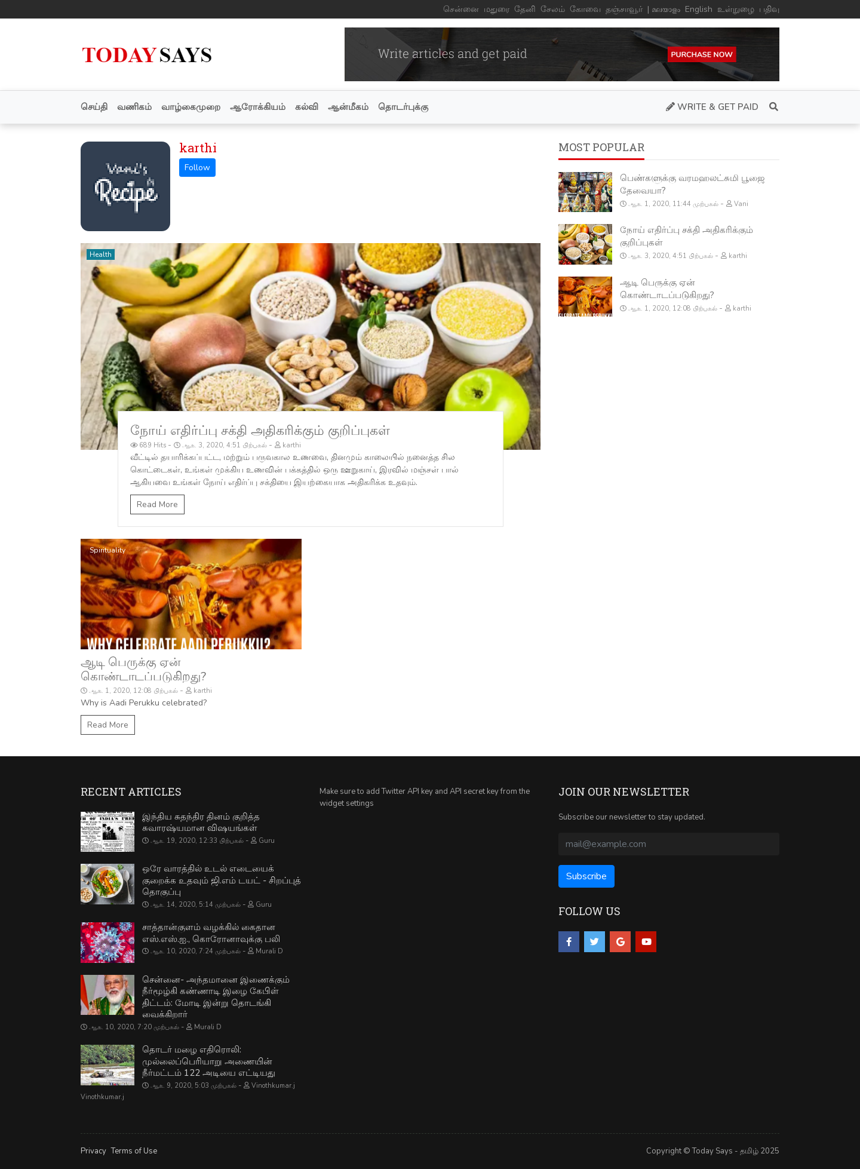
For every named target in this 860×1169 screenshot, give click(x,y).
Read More (157, 504)
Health (101, 254)
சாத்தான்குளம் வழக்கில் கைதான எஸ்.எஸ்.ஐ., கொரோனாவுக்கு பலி (211, 933)
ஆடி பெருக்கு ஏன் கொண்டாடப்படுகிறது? (143, 669)
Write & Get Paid (712, 107)
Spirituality (107, 550)
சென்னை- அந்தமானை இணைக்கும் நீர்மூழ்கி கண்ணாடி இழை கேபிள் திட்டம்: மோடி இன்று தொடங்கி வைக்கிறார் (216, 997)
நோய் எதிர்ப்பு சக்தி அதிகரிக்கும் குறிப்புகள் (260, 431)
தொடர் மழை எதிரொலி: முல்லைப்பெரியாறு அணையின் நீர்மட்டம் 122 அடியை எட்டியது (208, 1061)
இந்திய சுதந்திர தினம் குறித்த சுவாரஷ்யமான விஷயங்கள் (201, 822)
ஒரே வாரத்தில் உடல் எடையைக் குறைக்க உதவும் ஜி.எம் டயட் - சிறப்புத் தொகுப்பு (221, 880)
